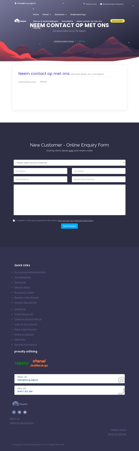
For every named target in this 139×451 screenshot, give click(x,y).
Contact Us (20, 309)
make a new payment (25, 329)
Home (36, 14)
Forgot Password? (23, 314)
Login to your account (25, 324)
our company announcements (30, 272)
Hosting (36, 28)
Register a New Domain (26, 297)
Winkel (46, 14)
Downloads (20, 282)
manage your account (25, 344)
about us (14, 418)
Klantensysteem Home (64, 41)
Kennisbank (67, 21)
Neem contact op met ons (89, 21)
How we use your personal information (75, 220)
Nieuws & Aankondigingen (45, 21)
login (71, 150)
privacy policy (118, 429)
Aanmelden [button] (117, 21)
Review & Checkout (24, 334)
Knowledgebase (22, 277)
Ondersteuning (78, 14)
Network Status (22, 287)
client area (19, 339)
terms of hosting (117, 434)
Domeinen (61, 14)
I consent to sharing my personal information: (54, 220)
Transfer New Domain (25, 302)
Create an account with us (28, 319)
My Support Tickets (24, 292)
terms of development (22, 423)
